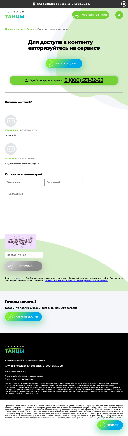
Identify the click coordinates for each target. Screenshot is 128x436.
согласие (16, 278)
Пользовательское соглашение (19, 379)
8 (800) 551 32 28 (53, 365)
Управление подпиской (15, 371)
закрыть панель (123, 4)
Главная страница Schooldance (14, 15)
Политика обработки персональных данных (24, 376)
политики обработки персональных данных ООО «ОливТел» (76, 280)
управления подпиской (108, 391)
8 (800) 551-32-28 (81, 4)
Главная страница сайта (64, 350)
